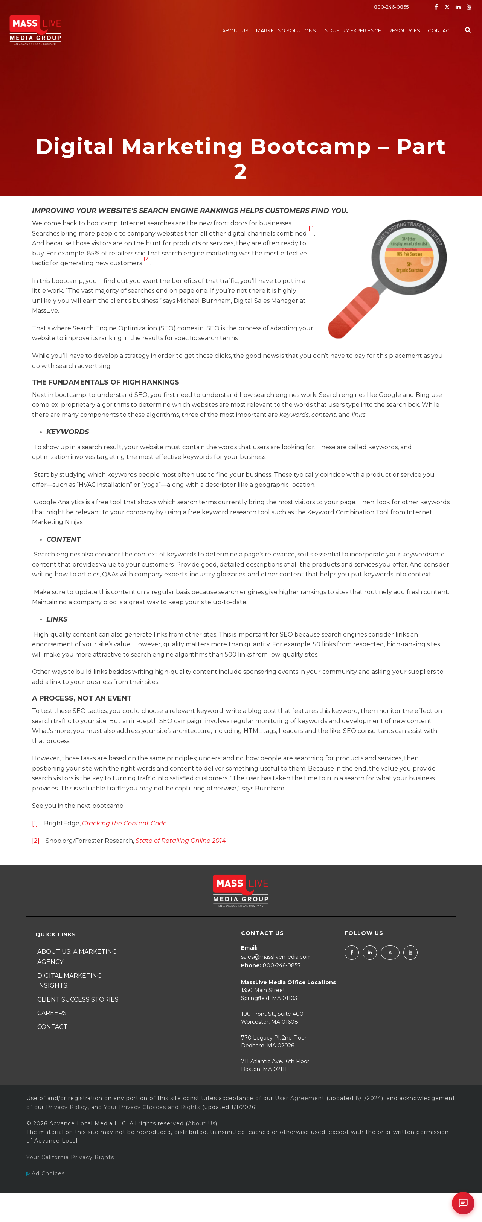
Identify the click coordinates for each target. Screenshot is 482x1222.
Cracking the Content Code (124, 823)
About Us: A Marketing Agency (77, 956)
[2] (146, 258)
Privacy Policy (67, 1107)
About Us (235, 30)
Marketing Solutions (286, 30)
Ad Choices (45, 1173)
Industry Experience (352, 30)
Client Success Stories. (78, 999)
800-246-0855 (391, 7)
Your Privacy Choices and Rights (152, 1107)
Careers (52, 1013)
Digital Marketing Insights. (69, 980)
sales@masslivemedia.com (276, 956)
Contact (440, 30)
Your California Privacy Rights (70, 1157)
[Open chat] (463, 1203)
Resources (404, 30)
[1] (311, 228)
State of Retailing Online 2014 (181, 840)
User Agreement (300, 1098)
